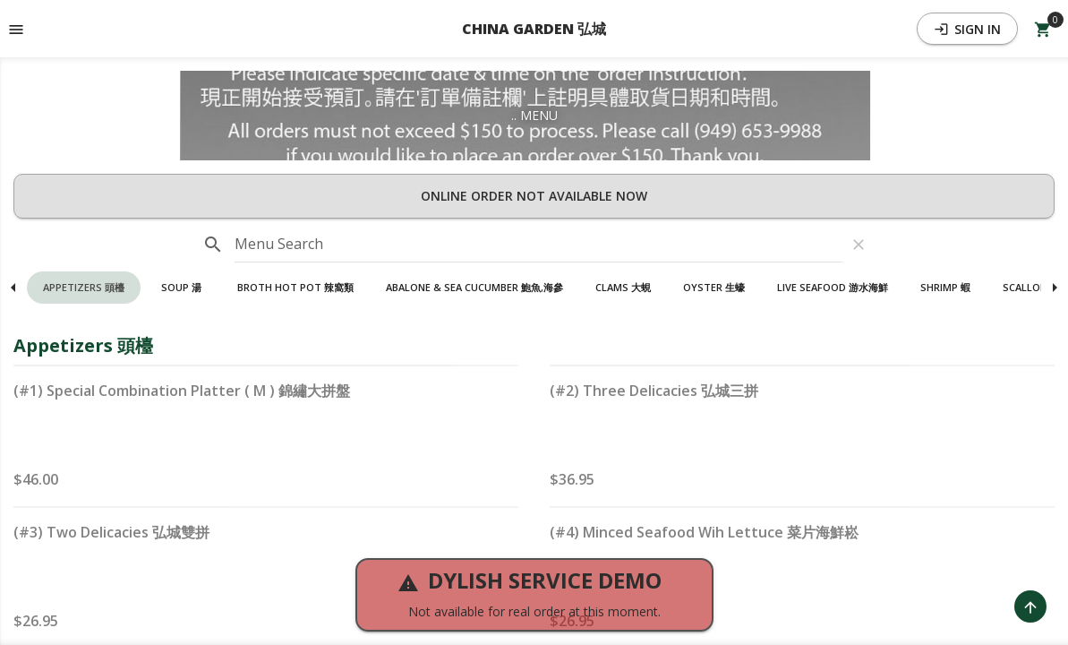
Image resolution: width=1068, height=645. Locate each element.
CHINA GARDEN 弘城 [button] (534, 29)
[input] (538, 244)
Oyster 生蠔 (714, 287)
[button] (84, 287)
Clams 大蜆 (623, 287)
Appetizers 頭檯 (83, 287)
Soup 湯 (181, 287)
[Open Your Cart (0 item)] (1043, 29)
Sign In (967, 29)
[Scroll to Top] (1030, 606)
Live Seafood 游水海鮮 (832, 287)
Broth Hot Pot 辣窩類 (295, 287)
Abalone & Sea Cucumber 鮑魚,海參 (474, 287)
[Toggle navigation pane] (16, 29)
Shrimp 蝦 (945, 287)
